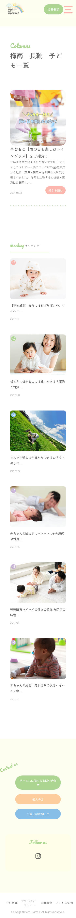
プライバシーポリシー (29, 903)
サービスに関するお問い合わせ (38, 783)
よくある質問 (64, 903)
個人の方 (38, 799)
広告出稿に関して (38, 814)
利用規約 (46, 903)
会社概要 (11, 903)
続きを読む (55, 190)
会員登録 (53, 9)
